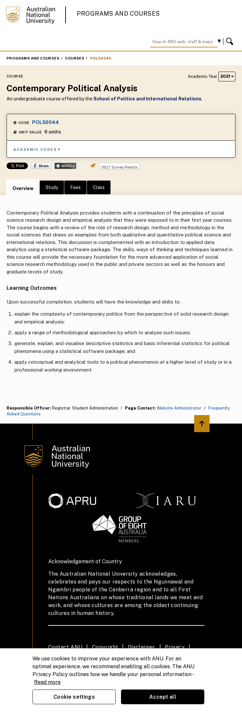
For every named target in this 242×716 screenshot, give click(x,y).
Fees (75, 187)
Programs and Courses (118, 13)
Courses (74, 58)
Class (99, 187)
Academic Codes (37, 149)
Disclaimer (141, 647)
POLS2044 (100, 58)
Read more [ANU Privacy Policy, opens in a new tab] (47, 682)
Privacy (175, 647)
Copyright (105, 647)
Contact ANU (65, 647)
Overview (22, 188)
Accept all (162, 697)
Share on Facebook (41, 166)
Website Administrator (179, 408)
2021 (226, 76)
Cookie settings (73, 697)
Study (52, 187)
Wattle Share (65, 166)
